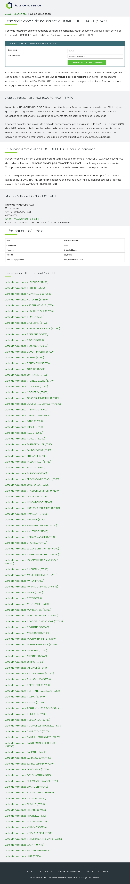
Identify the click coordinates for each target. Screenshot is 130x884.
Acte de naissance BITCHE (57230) (24, 340)
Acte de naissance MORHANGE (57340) (27, 627)
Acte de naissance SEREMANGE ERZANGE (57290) (32, 781)
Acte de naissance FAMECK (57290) (25, 438)
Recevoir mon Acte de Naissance (88, 62)
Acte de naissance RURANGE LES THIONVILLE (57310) (33, 725)
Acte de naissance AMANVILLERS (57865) (28, 293)
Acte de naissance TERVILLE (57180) (25, 804)
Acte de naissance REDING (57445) (25, 696)
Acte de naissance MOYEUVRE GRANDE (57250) (31, 644)
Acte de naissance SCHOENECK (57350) (27, 769)
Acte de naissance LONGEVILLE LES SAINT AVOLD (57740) (31, 562)
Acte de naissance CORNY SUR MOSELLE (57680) (32, 398)
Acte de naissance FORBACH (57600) (26, 473)
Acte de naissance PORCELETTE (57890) (27, 685)
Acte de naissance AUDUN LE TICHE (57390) (29, 311)
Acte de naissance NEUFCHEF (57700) (26, 650)
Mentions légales (45, 871)
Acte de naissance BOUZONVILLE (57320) (28, 363)
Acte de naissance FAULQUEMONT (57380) (28, 450)
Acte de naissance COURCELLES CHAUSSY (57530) (33, 403)
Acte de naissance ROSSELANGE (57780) (27, 719)
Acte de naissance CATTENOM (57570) (26, 374)
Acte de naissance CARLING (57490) (25, 369)
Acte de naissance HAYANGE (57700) (25, 519)
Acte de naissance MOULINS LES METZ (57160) (30, 638)
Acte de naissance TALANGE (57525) (25, 798)
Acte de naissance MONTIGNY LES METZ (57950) (31, 615)
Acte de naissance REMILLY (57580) (25, 702)
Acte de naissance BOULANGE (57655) (26, 345)
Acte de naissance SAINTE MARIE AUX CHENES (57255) (30, 744)
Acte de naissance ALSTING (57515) (25, 288)
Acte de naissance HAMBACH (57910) (26, 513)
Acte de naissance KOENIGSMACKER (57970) (30, 537)
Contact (89, 871)
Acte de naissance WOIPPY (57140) (24, 844)
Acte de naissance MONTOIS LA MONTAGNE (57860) (34, 621)
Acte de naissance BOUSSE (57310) (24, 357)
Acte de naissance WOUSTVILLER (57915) (28, 850)
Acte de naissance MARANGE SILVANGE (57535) (31, 586)
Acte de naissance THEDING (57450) (25, 810)
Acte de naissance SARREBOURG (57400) (28, 757)
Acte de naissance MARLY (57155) (24, 592)
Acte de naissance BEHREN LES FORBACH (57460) (32, 328)
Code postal (13, 50)
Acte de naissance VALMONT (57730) (26, 827)
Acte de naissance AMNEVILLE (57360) (26, 299)
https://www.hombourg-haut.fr (22, 218)
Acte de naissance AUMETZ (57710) (24, 317)
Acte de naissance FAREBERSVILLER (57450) (29, 444)
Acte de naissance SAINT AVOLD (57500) (28, 731)
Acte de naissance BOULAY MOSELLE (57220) (30, 351)
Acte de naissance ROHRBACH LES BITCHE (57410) (33, 708)
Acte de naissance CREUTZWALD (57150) (28, 415)
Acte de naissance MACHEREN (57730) (26, 569)
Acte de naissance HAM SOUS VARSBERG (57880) (32, 508)
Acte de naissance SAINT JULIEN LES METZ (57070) (32, 737)
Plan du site (103, 871)
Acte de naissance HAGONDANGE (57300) (28, 502)
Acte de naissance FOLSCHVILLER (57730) (28, 461)
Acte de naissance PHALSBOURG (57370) (28, 679)
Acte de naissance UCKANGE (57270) (26, 821)
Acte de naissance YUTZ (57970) (23, 856)
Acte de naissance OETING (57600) (24, 662)
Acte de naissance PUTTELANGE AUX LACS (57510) (33, 691)
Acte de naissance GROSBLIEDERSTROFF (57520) (32, 490)
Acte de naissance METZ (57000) (23, 598)
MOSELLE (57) (20, 14)
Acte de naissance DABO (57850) (24, 421)
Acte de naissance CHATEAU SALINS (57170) (29, 380)
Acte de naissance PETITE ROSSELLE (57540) (29, 673)
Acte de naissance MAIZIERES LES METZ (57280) (31, 575)
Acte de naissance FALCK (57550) (24, 432)
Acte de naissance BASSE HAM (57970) (26, 322)
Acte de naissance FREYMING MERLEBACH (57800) (32, 479)
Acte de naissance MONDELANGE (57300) (28, 609)
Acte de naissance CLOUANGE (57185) (26, 386)
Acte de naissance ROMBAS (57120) (25, 714)
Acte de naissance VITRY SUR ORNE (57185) (29, 833)
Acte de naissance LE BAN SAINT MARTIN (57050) (32, 548)
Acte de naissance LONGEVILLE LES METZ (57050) (32, 554)
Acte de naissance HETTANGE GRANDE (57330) (31, 525)
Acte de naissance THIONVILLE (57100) (26, 815)
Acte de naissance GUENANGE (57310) (26, 496)
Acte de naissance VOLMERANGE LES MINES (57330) (33, 839)
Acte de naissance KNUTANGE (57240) (26, 531)
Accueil (8, 14)
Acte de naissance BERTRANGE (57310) (26, 334)
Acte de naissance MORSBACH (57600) (27, 633)
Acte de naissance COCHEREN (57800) (26, 392)
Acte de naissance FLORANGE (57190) (26, 456)
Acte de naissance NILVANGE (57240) (26, 656)
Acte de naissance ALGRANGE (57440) (26, 282)
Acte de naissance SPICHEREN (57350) (26, 786)
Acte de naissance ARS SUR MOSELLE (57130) (30, 305)
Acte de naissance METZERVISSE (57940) (27, 604)
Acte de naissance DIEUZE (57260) (24, 427)
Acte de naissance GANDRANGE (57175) (27, 484)
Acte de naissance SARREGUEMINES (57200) (29, 763)
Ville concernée (14, 55)
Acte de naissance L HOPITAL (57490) (26, 542)
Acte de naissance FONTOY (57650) (25, 467)
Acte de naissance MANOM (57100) (24, 580)
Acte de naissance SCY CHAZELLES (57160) (29, 775)
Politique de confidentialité (69, 871)
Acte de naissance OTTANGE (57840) (26, 667)
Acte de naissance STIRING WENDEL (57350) (29, 792)
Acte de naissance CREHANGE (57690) (26, 409)
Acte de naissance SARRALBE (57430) (26, 752)
